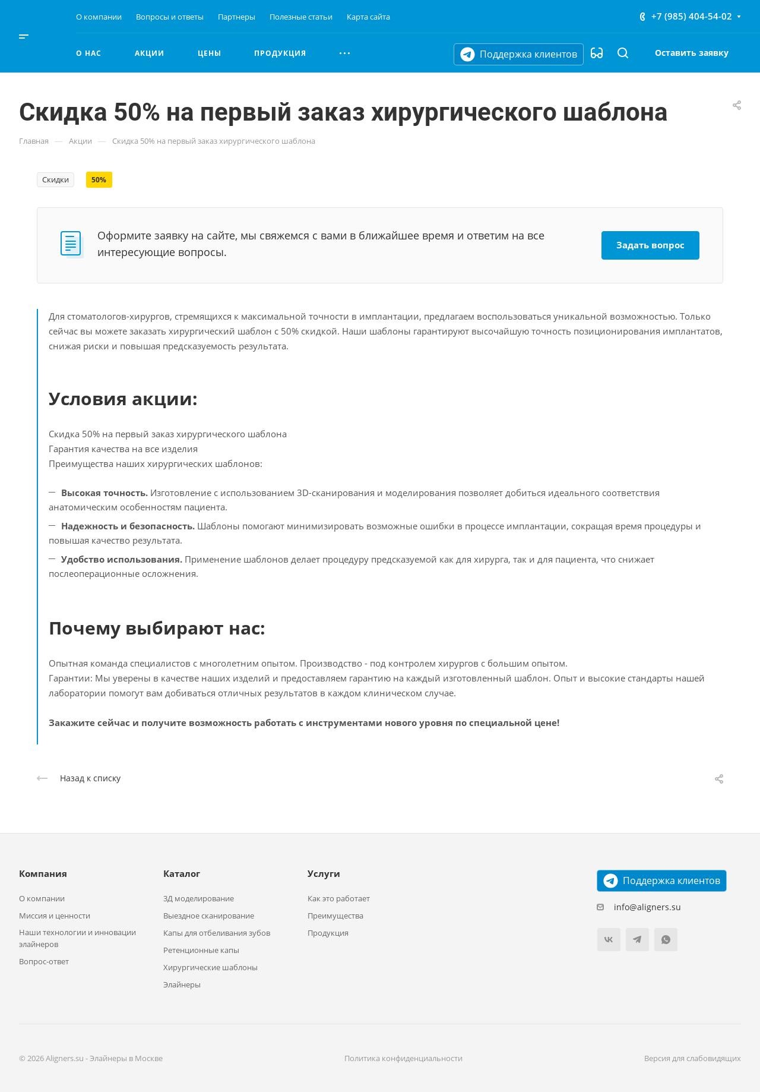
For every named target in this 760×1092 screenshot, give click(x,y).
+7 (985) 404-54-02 (691, 16)
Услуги (324, 873)
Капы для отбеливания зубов (216, 932)
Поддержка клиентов (518, 54)
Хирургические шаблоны (210, 967)
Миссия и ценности (54, 915)
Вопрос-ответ (44, 961)
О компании (42, 898)
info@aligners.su (647, 907)
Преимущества (335, 915)
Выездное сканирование (208, 915)
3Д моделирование (198, 898)
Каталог (181, 873)
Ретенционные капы (201, 950)
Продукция (328, 932)
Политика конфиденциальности (403, 1058)
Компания (43, 873)
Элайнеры (182, 984)
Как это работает (339, 898)
